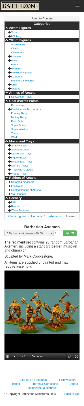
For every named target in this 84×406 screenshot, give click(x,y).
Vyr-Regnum (18, 193)
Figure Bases (19, 157)
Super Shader (19, 125)
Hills (13, 202)
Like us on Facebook (33, 379)
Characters (17, 52)
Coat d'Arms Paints (23, 101)
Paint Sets (17, 121)
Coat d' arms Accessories (26, 109)
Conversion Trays (21, 96)
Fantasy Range (20, 113)
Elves (14, 60)
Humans (16, 68)
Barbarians (54, 216)
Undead (15, 88)
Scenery (15, 198)
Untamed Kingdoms (22, 181)
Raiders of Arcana (22, 177)
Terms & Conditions (45, 383)
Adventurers (18, 44)
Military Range (19, 117)
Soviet (14, 32)
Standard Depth (20, 149)
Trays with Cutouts (22, 169)
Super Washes (19, 129)
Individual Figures (21, 72)
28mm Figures (19, 40)
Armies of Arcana (21, 92)
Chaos (15, 48)
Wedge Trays (19, 173)
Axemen (70, 216)
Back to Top (72, 394)
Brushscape (18, 105)
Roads (15, 206)
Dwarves (16, 56)
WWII (14, 137)
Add (70, 233)
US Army (16, 36)
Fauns (14, 64)
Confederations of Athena (26, 189)
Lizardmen (17, 76)
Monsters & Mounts (22, 80)
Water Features (20, 210)
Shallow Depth (19, 145)
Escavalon (17, 185)
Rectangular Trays (21, 161)
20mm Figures (19, 28)
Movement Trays (21, 141)
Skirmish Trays (19, 165)
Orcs (14, 84)
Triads (14, 133)
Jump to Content (42, 18)
